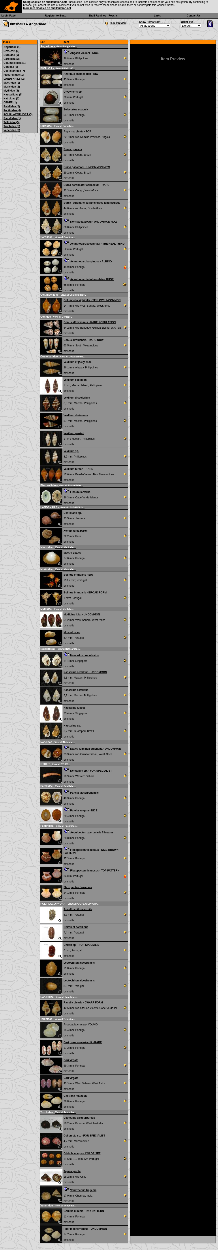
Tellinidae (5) (11, 122)
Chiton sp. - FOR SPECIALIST (82, 944)
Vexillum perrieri (74, 433)
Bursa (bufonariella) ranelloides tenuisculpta (92, 202)
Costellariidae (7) (14, 70)
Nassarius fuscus (74, 707)
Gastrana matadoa (75, 1095)
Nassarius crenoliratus (84, 655)
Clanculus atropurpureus (79, 1117)
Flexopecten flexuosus (78, 887)
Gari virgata (71, 1060)
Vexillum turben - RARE (78, 468)
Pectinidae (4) (12, 110)
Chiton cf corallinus (76, 927)
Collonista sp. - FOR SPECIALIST (84, 1135)
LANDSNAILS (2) (14, 78)
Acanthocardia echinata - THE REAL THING (97, 243)
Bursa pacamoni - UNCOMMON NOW (87, 167)
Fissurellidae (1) (14, 74)
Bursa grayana (73, 149)
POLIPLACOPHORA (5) (18, 114)
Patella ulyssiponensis (84, 792)
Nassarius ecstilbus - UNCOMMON (85, 672)
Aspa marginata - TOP (77, 131)
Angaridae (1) (12, 47)
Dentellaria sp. (73, 512)
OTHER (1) (10, 102)
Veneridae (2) (12, 130)
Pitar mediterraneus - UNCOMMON (85, 1228)
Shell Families (97, 15)
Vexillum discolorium (77, 397)
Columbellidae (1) (15, 62)
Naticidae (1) (11, 98)
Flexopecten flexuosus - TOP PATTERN (94, 870)
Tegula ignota (72, 1171)
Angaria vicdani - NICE (84, 53)
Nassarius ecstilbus (76, 690)
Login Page (8, 15)
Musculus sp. (72, 632)
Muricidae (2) (12, 86)
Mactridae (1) (12, 82)
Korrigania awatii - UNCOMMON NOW (93, 221)
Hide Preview (118, 23)
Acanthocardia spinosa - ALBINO (91, 261)
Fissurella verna (80, 492)
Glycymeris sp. (73, 91)
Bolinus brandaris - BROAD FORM (85, 592)
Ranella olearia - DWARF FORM (83, 1002)
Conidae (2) (11, 66)
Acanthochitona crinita (78, 909)
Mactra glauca (72, 552)
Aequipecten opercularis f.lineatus (91, 832)
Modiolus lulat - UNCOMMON (82, 614)
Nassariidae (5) (13, 94)
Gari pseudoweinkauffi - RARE (83, 1042)
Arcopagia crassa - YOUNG (81, 1024)
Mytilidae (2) (11, 90)
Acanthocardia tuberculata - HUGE (92, 279)
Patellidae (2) (12, 106)
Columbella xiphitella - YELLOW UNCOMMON (92, 300)
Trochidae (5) (12, 126)
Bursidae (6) (11, 55)
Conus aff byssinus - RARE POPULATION (90, 322)
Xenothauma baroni (76, 530)
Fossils (113, 15)
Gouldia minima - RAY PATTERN (84, 1211)
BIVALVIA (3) (11, 51)
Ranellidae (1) (12, 118)
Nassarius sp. (72, 725)
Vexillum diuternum (76, 415)
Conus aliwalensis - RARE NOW (83, 340)
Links (157, 15)
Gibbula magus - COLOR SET (82, 1153)
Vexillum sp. (71, 451)
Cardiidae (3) (12, 58)
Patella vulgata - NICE (83, 810)
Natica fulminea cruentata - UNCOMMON (95, 748)
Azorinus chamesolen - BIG (81, 73)
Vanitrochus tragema (83, 1190)
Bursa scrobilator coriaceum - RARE (86, 185)
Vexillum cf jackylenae (78, 362)
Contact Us (194, 15)
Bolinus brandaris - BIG (78, 574)
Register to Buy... (56, 15)
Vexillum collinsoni (75, 379)
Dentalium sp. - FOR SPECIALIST (91, 770)
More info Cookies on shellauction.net (47, 8)
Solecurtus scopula (76, 109)
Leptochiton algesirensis (79, 962)
